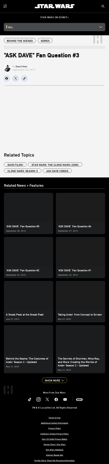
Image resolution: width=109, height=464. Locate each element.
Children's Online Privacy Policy (54, 433)
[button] (54, 380)
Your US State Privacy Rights (54, 439)
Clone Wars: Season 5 (22, 170)
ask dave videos (57, 170)
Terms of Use (54, 417)
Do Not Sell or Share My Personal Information (54, 460)
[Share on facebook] (6, 78)
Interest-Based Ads (54, 455)
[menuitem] (5, 6)
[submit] (103, 6)
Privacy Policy (54, 428)
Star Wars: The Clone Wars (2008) (55, 164)
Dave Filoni (21, 66)
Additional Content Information (54, 423)
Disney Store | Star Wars (55, 444)
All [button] (10, 27)
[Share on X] (15, 78)
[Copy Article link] (24, 78)
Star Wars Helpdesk (54, 449)
